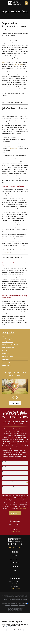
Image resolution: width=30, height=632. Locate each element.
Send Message (15, 513)
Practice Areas (15, 563)
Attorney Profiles (15, 559)
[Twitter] (13, 547)
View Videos (15, 403)
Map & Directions (15, 531)
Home (15, 555)
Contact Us (15, 566)
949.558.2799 (16, 102)
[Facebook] (20, 547)
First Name (5, 461)
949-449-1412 (15, 544)
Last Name (5, 467)
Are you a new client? (7, 482)
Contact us (5, 100)
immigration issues (18, 64)
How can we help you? (8, 486)
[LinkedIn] (10, 547)
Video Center (15, 574)
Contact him (5, 239)
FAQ (15, 570)
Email (3, 477)
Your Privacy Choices (22, 603)
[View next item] (17, 397)
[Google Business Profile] (16, 547)
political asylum (14, 148)
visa (7, 173)
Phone (4, 471)
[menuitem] (14, 336)
